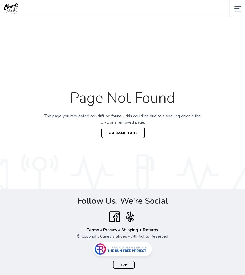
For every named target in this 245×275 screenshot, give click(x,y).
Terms (93, 230)
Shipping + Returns (139, 230)
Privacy (110, 230)
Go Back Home (123, 133)
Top (123, 265)
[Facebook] (115, 217)
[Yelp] (130, 217)
